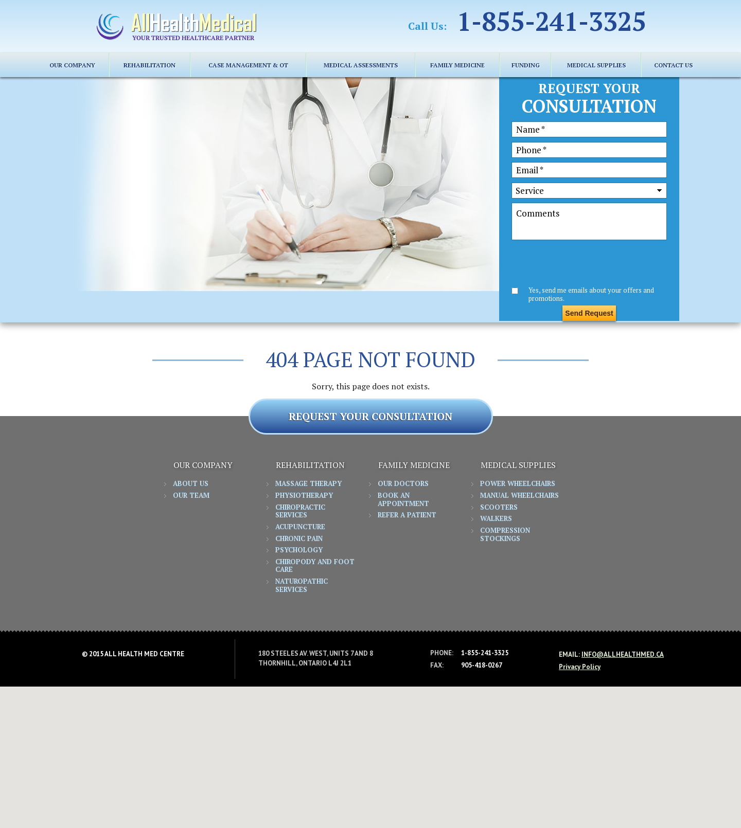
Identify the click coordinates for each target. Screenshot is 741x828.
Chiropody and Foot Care (315, 566)
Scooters (499, 507)
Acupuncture (300, 527)
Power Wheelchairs (517, 484)
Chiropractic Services (300, 511)
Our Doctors (403, 484)
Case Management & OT (248, 65)
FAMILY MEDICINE (457, 65)
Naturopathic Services (301, 586)
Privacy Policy (580, 666)
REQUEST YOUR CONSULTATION (370, 416)
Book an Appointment (403, 500)
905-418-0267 (481, 665)
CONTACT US (673, 65)
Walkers (496, 519)
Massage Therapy (308, 484)
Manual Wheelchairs (519, 496)
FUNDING (525, 65)
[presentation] (589, 265)
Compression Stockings (505, 535)
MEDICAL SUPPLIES (596, 65)
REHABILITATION (149, 65)
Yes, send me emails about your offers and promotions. (591, 293)
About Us (190, 484)
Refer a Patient (407, 515)
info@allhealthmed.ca (622, 654)
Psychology (299, 550)
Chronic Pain (299, 539)
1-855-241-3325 (551, 21)
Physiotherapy (304, 496)
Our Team (191, 496)
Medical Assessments (361, 65)
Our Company (72, 65)
